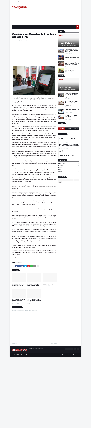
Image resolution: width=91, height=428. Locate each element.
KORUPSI (68, 167)
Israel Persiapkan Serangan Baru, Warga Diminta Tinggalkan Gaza (18, 301)
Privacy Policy (76, 354)
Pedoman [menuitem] (49, 27)
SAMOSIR (61, 180)
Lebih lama (53, 343)
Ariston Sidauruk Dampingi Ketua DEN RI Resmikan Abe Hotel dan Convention (72, 117)
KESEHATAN (68, 165)
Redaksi (57, 354)
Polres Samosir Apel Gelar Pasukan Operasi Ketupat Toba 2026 (71, 50)
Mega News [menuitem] (41, 27)
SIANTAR (66, 180)
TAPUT (71, 180)
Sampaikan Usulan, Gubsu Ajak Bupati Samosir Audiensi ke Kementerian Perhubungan (71, 103)
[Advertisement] (54, 13)
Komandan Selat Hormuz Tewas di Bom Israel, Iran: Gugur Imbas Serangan (18, 284)
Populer (62, 128)
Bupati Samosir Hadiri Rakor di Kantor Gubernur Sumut (72, 110)
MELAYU (68, 171)
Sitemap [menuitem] (56, 27)
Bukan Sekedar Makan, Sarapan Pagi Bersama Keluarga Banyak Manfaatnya (69, 145)
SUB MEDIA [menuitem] (71, 27)
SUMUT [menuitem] (27, 27)
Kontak (21, 1)
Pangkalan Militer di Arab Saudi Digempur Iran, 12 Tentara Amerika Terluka (33, 284)
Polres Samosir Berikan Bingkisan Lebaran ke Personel (68, 86)
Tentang (17, 1)
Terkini (69, 128)
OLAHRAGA (68, 173)
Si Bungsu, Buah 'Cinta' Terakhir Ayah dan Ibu (70, 69)
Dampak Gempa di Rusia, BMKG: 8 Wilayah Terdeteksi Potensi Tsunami (34, 301)
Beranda (14, 31)
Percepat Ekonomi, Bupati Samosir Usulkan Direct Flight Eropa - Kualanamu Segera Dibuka (71, 95)
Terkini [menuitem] (21, 27)
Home (13, 1)
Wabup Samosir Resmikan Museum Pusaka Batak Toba (72, 56)
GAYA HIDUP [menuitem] (63, 27)
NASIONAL (75, 128)
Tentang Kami (64, 354)
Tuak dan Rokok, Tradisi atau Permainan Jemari (66, 156)
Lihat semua (54, 270)
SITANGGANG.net (21, 354)
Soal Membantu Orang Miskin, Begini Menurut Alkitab (68, 139)
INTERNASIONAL (19, 31)
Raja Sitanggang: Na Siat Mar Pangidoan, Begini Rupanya (67, 42)
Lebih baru (14, 343)
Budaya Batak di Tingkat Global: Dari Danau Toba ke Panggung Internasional (72, 63)
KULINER (68, 169)
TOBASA (76, 180)
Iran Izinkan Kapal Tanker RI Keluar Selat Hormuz (49, 283)
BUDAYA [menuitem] (34, 27)
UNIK (60, 182)
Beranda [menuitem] (15, 27)
